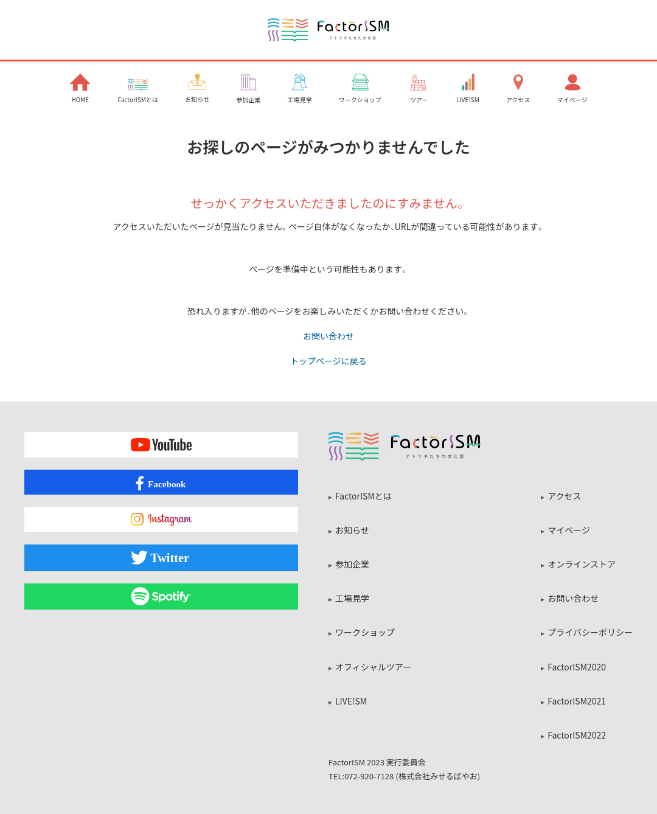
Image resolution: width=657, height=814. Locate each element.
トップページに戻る (328, 360)
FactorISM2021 (577, 701)
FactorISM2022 (577, 735)
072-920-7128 (369, 776)
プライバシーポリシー (590, 632)
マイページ (569, 530)
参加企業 (352, 564)
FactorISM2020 (577, 667)
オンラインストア (582, 564)
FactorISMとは (363, 496)
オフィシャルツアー (373, 667)
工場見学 (352, 598)
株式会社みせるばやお (438, 776)
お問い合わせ (328, 336)
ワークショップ (365, 632)
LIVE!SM (351, 701)
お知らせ (352, 530)
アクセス (564, 496)
